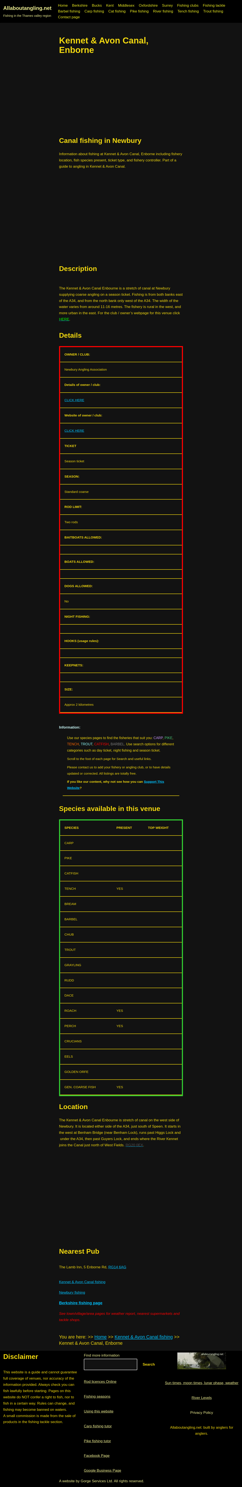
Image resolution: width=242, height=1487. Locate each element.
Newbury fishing (72, 1292)
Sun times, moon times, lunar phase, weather (201, 1383)
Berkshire (79, 5)
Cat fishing (117, 11)
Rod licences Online (100, 1382)
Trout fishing (213, 11)
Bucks (97, 5)
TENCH (73, 744)
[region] (121, 95)
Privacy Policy (201, 1413)
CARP (157, 738)
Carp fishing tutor (98, 1426)
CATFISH (101, 744)
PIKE (168, 738)
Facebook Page (96, 1456)
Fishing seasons (97, 1396)
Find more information (101, 1355)
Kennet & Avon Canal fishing (82, 1282)
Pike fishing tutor (97, 1441)
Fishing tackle (214, 5)
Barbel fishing (69, 11)
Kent (110, 5)
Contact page (69, 17)
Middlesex (126, 5)
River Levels (202, 1398)
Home (63, 5)
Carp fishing (94, 11)
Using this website (98, 1411)
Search (149, 1364)
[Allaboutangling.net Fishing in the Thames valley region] (27, 11)
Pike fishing (139, 11)
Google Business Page (102, 1470)
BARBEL (117, 744)
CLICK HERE (74, 400)
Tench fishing (188, 11)
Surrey (167, 5)
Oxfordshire (148, 5)
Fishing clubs (187, 5)
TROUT (86, 744)
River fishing (163, 11)
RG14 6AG (117, 1267)
